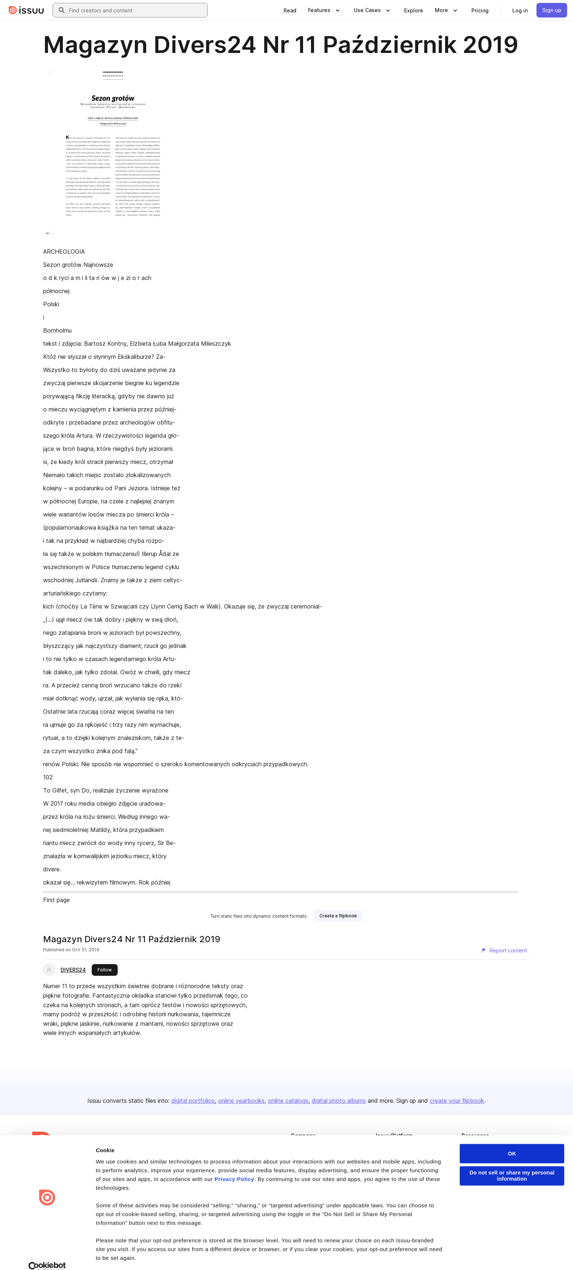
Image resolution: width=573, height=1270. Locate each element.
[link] (290, 10)
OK (512, 1142)
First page (56, 899)
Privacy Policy (234, 1168)
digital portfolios (193, 1100)
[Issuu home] (26, 10)
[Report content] (504, 950)
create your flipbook (457, 1100)
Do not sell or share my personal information (512, 1164)
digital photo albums (339, 1100)
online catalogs (288, 1100)
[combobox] (136, 10)
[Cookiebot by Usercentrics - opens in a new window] (47, 1255)
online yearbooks (241, 1100)
